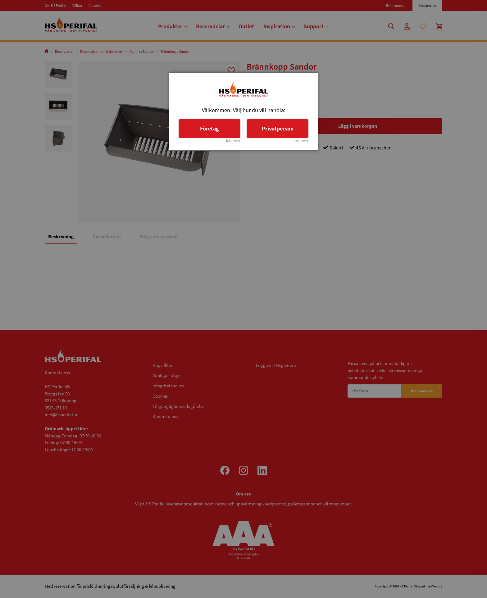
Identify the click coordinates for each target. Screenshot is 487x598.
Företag (209, 128)
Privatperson (278, 128)
